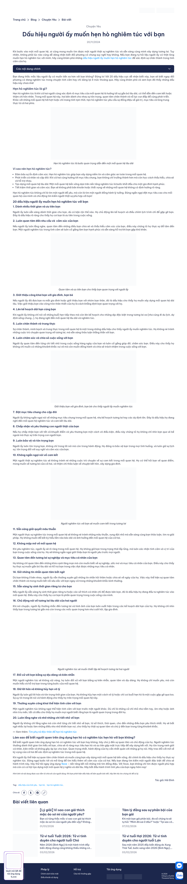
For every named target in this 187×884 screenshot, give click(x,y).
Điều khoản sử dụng (49, 877)
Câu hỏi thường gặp (82, 874)
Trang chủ (19, 19)
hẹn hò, (42, 785)
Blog (34, 19)
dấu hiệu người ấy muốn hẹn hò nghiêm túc (107, 58)
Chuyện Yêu (49, 19)
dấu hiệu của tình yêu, (28, 785)
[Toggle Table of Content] (168, 69)
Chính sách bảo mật (49, 874)
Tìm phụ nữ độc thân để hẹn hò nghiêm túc (53, 731)
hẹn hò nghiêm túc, (55, 785)
